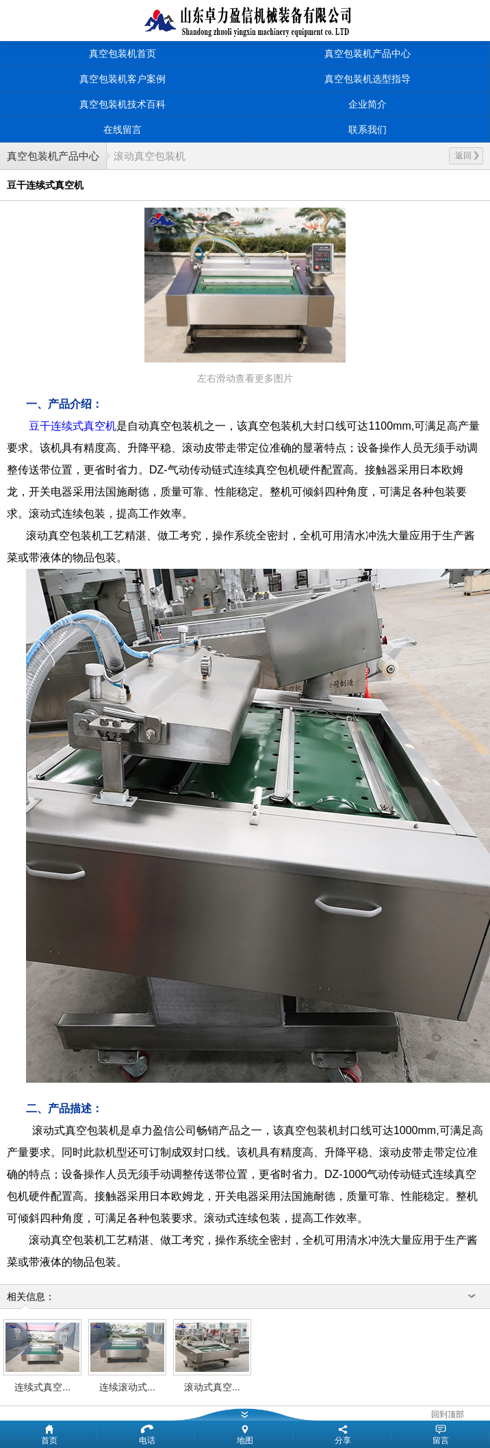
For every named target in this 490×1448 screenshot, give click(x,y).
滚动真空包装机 (149, 156)
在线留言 (122, 129)
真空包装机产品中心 (367, 53)
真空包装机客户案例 (122, 78)
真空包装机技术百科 (122, 104)
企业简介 (367, 104)
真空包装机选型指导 (367, 78)
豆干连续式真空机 (72, 426)
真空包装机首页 (122, 53)
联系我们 (367, 129)
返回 (467, 155)
